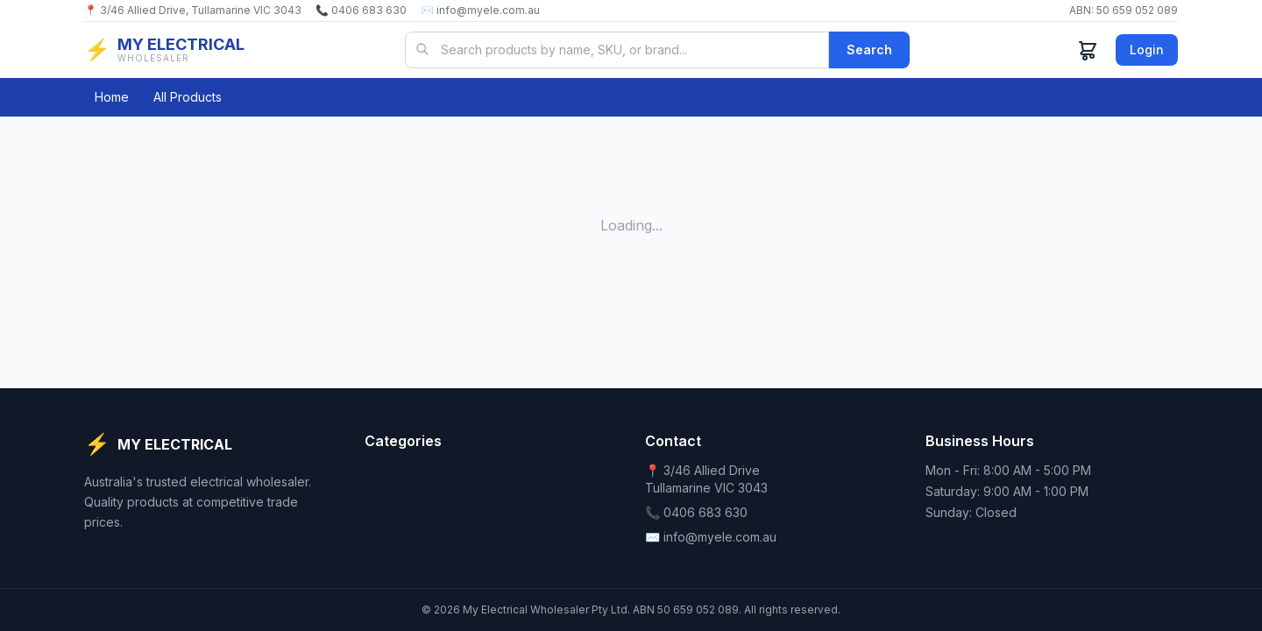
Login (1147, 49)
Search (869, 49)
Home (112, 96)
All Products (187, 96)
